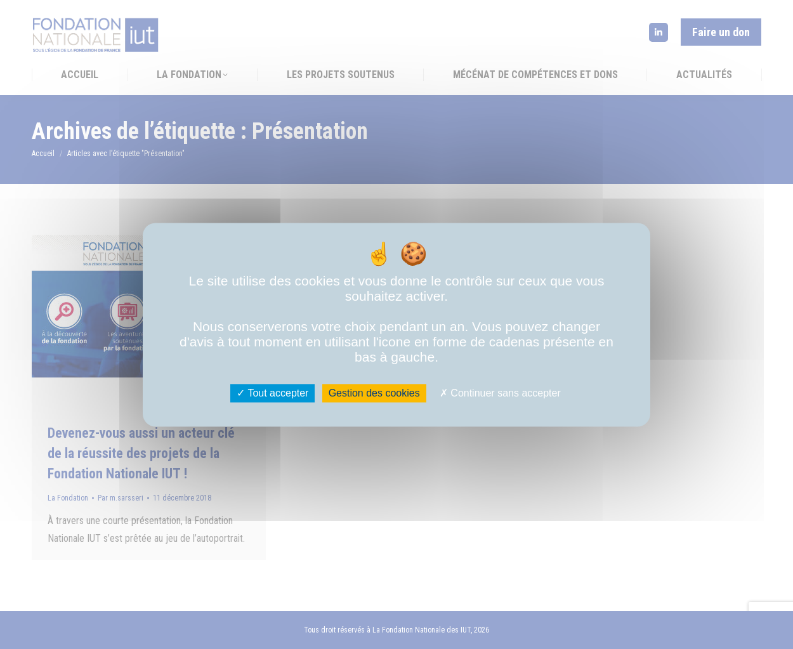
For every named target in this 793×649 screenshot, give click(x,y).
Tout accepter (272, 393)
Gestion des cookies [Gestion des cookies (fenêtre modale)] (374, 393)
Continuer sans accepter (500, 393)
